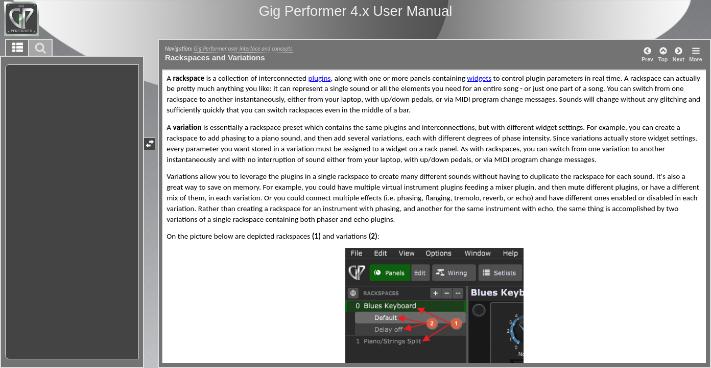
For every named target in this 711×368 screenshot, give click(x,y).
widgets (479, 78)
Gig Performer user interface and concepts (243, 48)
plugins (319, 78)
